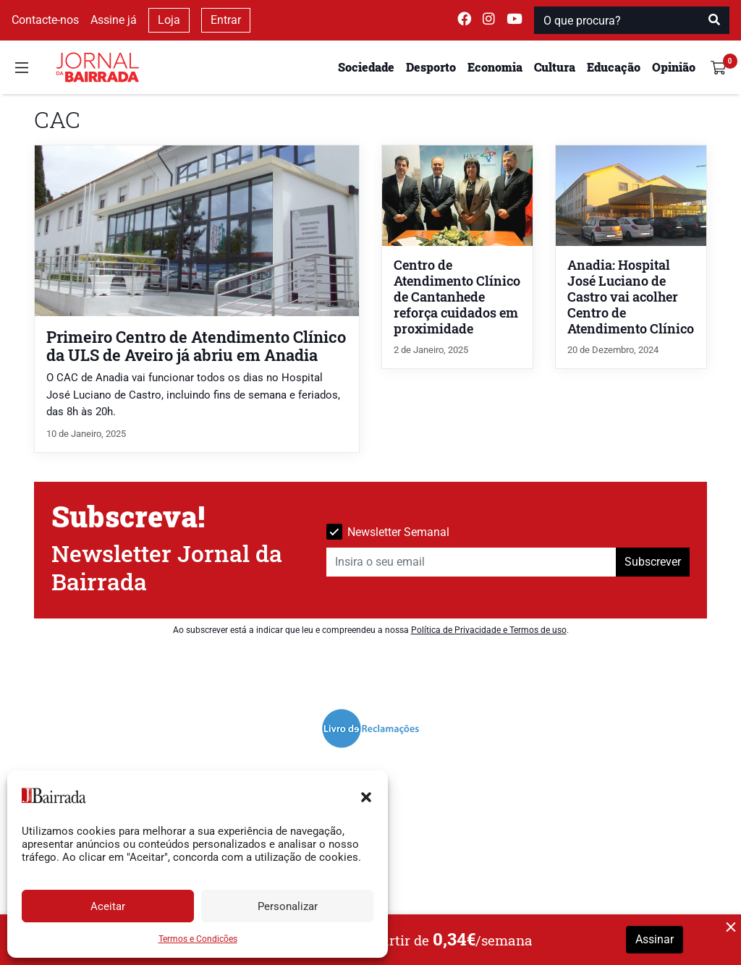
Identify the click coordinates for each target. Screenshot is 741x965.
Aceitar (107, 906)
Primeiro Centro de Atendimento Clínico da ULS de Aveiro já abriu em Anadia (196, 345)
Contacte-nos (45, 20)
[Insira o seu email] (471, 562)
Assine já (113, 20)
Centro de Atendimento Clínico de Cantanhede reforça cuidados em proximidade (457, 297)
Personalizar (288, 906)
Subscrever (652, 562)
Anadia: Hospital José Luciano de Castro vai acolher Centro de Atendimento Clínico (630, 297)
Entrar (226, 20)
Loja (169, 20)
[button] (366, 795)
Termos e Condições (197, 939)
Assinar (654, 939)
